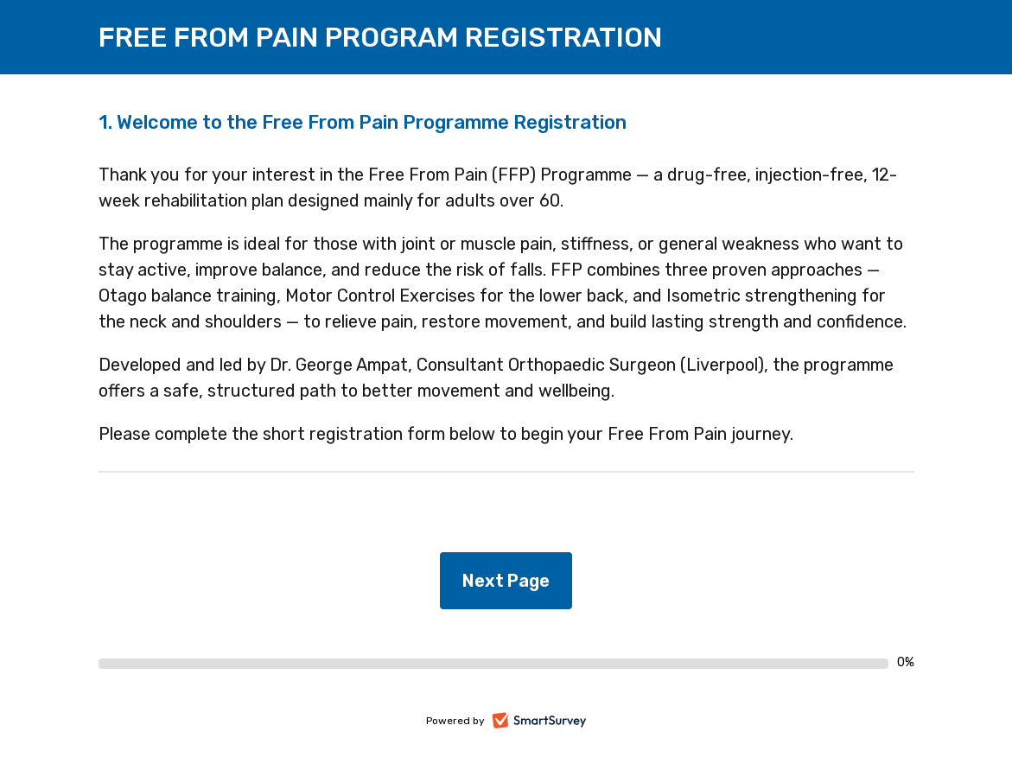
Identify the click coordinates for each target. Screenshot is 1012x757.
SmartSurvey (558, 721)
